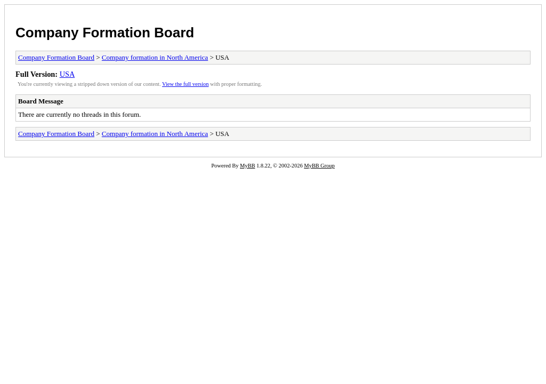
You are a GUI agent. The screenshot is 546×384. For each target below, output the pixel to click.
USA (67, 74)
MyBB (247, 166)
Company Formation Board (104, 33)
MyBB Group (319, 166)
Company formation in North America (155, 57)
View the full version (185, 84)
